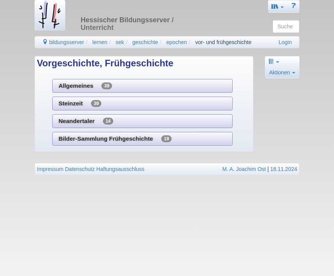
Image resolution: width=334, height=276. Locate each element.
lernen (100, 42)
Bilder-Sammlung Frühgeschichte (115, 138)
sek (120, 42)
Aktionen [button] (282, 72)
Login (285, 42)
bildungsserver (63, 42)
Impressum (50, 169)
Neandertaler (85, 121)
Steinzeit (79, 103)
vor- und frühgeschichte (223, 42)
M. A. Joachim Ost (244, 169)
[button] (277, 6)
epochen (176, 42)
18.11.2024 (283, 169)
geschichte (145, 42)
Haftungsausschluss (120, 169)
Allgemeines (85, 85)
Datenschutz (80, 169)
